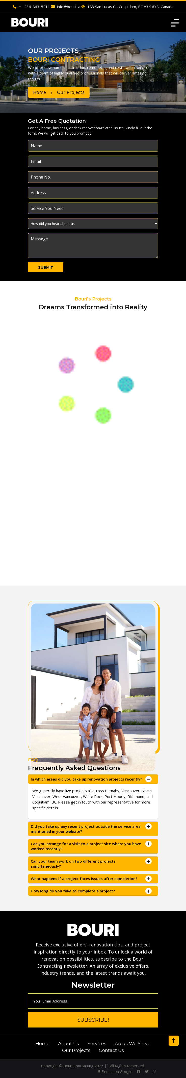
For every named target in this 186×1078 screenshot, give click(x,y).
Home (39, 92)
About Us (68, 1043)
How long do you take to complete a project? (73, 890)
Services (97, 1043)
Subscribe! (93, 1020)
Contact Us (111, 1050)
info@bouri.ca (65, 6)
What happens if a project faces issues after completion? (84, 878)
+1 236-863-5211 (31, 6)
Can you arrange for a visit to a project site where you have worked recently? (86, 846)
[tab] (93, 779)
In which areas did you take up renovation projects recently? (86, 779)
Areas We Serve (132, 1043)
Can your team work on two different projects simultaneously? (73, 864)
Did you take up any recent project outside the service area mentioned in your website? (86, 829)
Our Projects (76, 1050)
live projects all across (84, 790)
